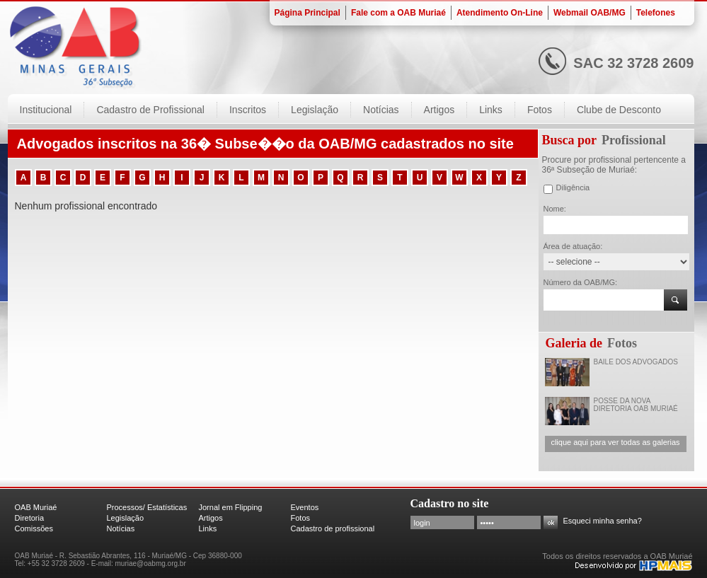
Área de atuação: (573, 246)
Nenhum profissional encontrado (86, 206)
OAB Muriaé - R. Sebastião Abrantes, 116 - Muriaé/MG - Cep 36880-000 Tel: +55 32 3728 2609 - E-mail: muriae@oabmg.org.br (128, 559)
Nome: (555, 208)
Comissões (34, 528)
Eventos (305, 507)
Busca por (569, 140)
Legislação (125, 518)
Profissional (634, 140)
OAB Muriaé (36, 507)
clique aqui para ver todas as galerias (615, 442)
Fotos (622, 343)
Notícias (121, 528)
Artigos (211, 518)
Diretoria (30, 518)
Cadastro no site (449, 503)
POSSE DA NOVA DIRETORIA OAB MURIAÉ (636, 404)
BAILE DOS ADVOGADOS (636, 362)
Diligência (573, 187)
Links (208, 528)
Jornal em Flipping (231, 507)
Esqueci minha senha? (602, 520)
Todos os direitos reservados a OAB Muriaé (617, 556)
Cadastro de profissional (333, 528)
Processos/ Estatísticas (147, 507)
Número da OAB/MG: (581, 282)
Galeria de (574, 343)
